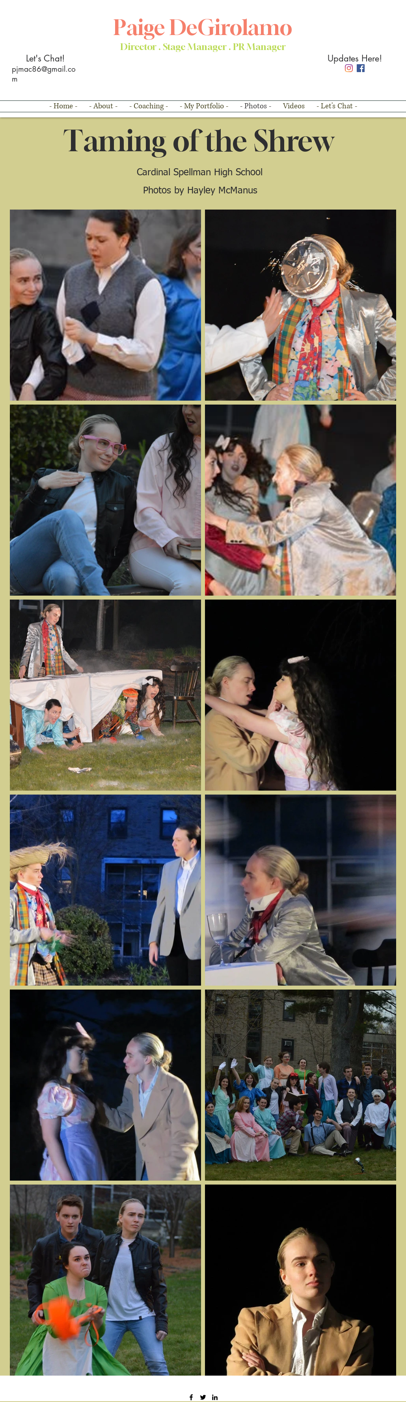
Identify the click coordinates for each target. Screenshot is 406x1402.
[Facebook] (361, 68)
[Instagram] (349, 68)
